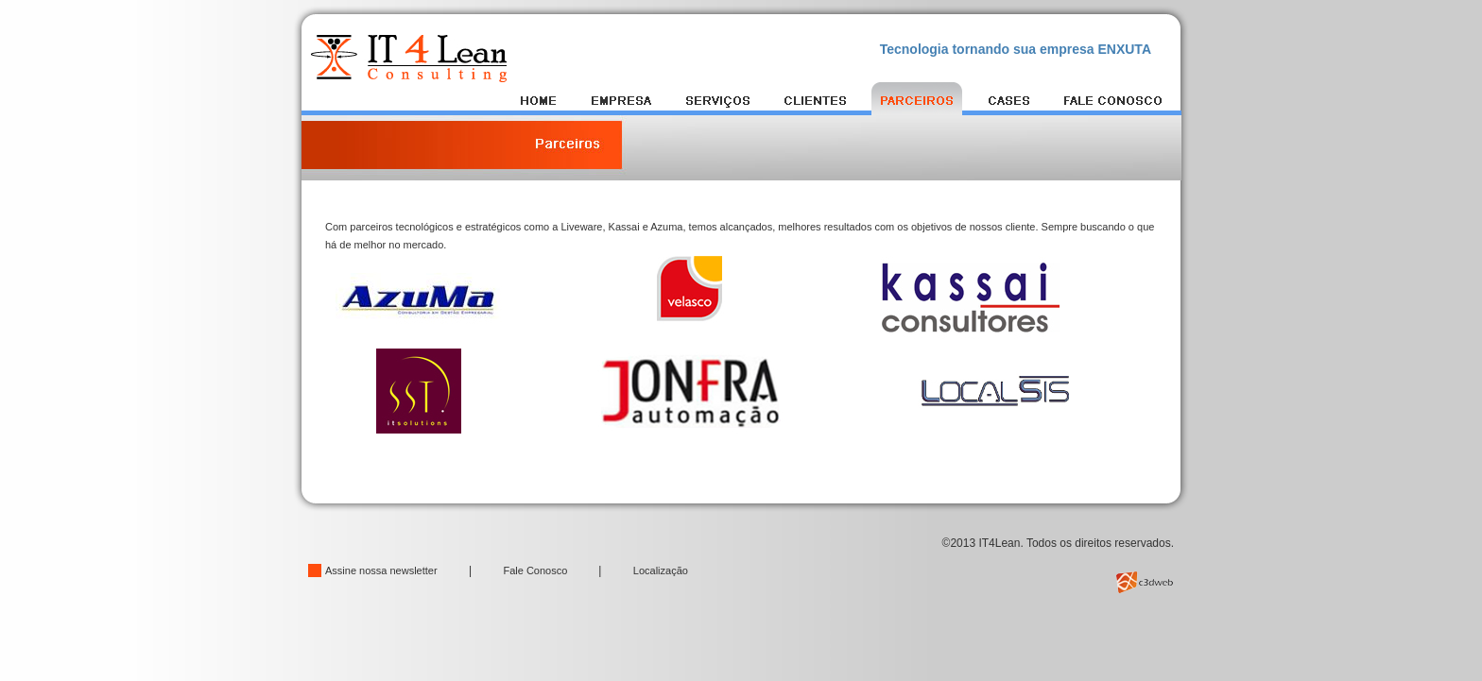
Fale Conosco (536, 570)
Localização (660, 570)
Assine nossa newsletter (381, 570)
